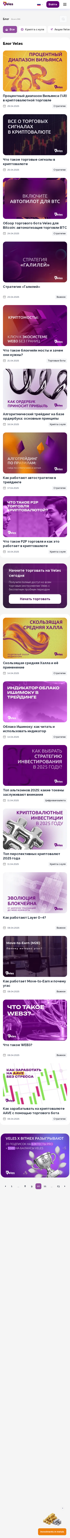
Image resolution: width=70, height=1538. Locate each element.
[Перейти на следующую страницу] (64, 1186)
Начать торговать (35, 599)
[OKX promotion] (35, 1155)
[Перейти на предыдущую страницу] (5, 1186)
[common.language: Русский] (40, 4)
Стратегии (60, 106)
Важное (61, 297)
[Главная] (8, 4)
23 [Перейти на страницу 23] (58, 1186)
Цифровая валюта (55, 800)
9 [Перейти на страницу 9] (32, 1186)
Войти (53, 4)
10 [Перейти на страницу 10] (38, 1186)
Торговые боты (57, 360)
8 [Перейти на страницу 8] (25, 1186)
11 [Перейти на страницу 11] (45, 1186)
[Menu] (65, 4)
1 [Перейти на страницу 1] (11, 1186)
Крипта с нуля (58, 424)
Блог (6, 19)
